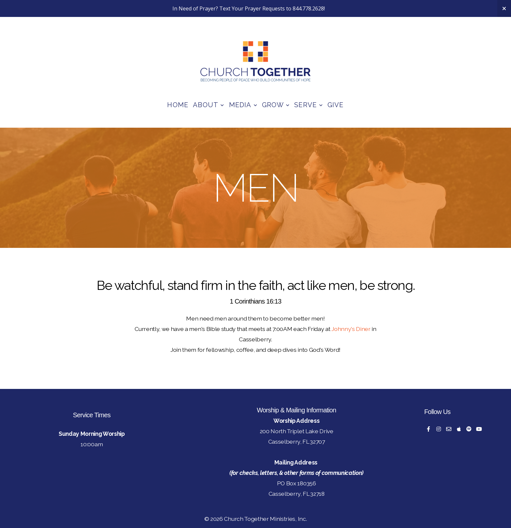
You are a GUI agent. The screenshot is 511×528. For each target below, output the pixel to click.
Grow (276, 105)
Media (243, 105)
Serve (308, 105)
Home (177, 105)
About (208, 105)
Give (336, 105)
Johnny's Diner (351, 328)
